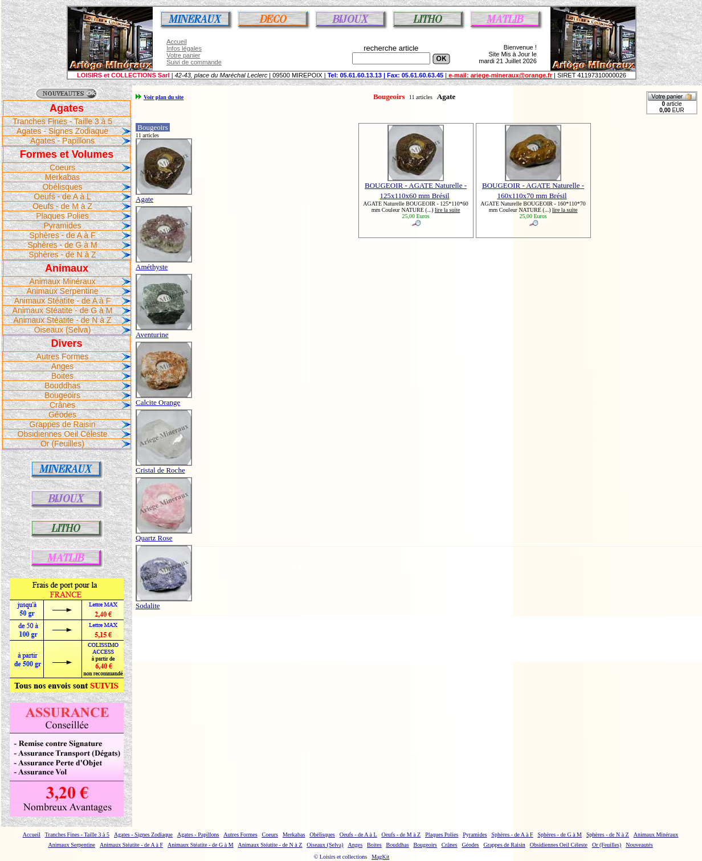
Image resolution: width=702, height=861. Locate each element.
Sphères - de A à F (63, 235)
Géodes (62, 414)
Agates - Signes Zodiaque (62, 131)
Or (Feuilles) (62, 443)
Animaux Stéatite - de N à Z (63, 320)
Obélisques (62, 186)
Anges (62, 366)
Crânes (62, 404)
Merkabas (62, 177)
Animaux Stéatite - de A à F (62, 300)
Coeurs (62, 167)
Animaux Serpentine (62, 291)
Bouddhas (62, 385)
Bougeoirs (62, 395)
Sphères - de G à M (62, 244)
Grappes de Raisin (63, 424)
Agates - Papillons (62, 140)
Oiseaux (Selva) (62, 329)
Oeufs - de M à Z (62, 206)
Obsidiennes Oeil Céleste (63, 433)
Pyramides (62, 225)
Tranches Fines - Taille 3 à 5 (62, 121)
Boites (62, 375)
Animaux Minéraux (63, 281)
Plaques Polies (62, 215)
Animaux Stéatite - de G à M (63, 310)
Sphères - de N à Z (62, 254)
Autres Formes (62, 356)
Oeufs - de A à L (62, 196)
